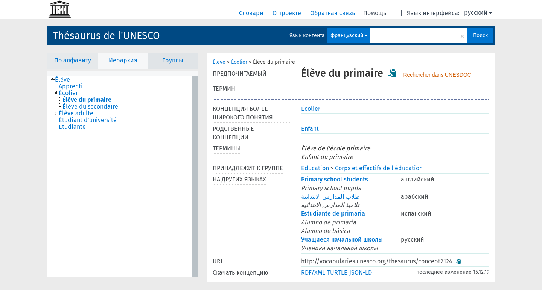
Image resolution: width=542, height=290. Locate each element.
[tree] (122, 176)
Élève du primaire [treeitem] (86, 100)
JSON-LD (360, 272)
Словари (252, 13)
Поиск (480, 35)
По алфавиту (72, 60)
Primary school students (334, 179)
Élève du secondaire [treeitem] (90, 106)
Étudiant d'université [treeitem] (88, 120)
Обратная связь (333, 13)
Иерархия (123, 60)
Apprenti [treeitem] (71, 86)
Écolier (239, 62)
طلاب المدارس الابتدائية (330, 196)
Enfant (310, 128)
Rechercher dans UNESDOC (437, 75)
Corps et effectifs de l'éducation (379, 168)
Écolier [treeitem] (68, 93)
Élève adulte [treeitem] (76, 113)
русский (478, 12)
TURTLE (337, 272)
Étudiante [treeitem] (72, 127)
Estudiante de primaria (333, 213)
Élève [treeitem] (62, 79)
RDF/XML (313, 272)
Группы (172, 60)
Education (315, 168)
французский (349, 35)
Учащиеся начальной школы (342, 239)
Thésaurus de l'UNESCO (106, 36)
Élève (219, 62)
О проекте (288, 13)
